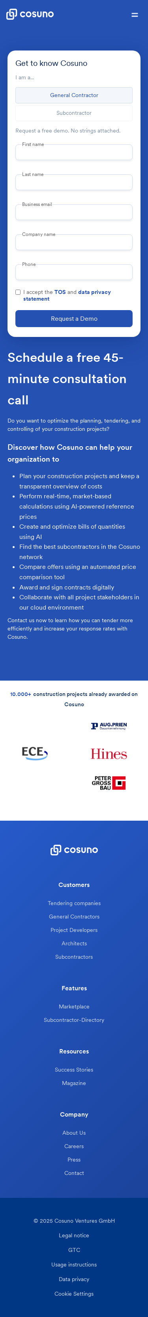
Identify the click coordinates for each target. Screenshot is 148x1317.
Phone (29, 264)
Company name (38, 234)
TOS (60, 292)
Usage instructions (74, 1264)
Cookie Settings (74, 1294)
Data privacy (74, 1279)
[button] (135, 14)
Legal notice (74, 1235)
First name (33, 144)
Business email (37, 204)
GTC (74, 1250)
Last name (32, 174)
